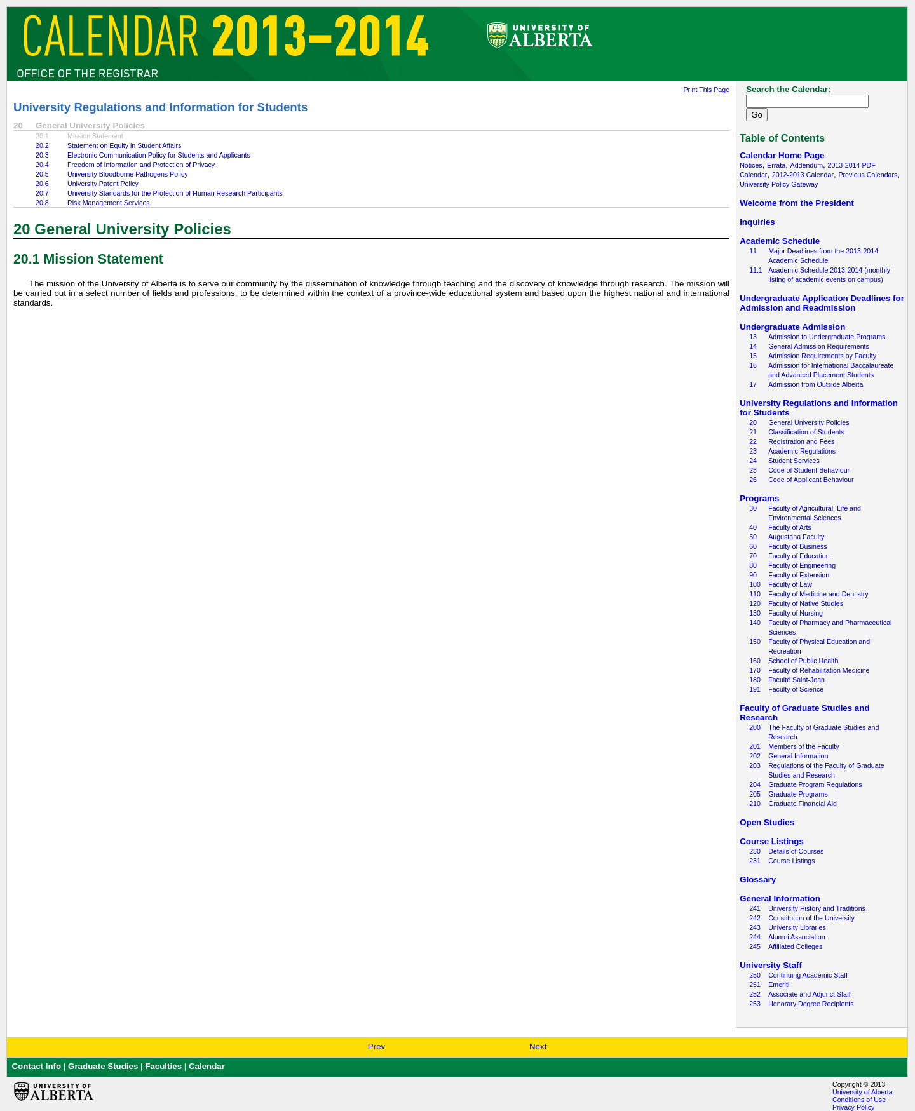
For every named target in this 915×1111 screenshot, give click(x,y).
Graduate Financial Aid (802, 803)
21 (753, 432)
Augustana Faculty (796, 537)
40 (753, 527)
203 (755, 765)
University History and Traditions (816, 908)
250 (755, 975)
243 (755, 927)
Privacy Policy (853, 1107)
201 (755, 746)
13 (753, 336)
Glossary (758, 879)
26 (753, 479)
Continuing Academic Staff (808, 975)
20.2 (42, 145)
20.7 (42, 193)
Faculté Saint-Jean (796, 679)
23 (753, 451)
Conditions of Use (859, 1099)
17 (753, 384)
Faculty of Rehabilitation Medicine (818, 670)
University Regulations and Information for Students (160, 107)
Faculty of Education (799, 556)
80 (753, 565)
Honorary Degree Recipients (810, 1003)
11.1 (755, 270)
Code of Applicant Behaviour (810, 479)
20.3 (42, 155)
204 (755, 784)
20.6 (42, 183)
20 (753, 422)
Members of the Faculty (803, 746)
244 (755, 937)
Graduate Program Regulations (815, 784)
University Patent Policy (103, 183)
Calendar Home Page (782, 155)
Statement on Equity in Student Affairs (124, 145)
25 (753, 470)
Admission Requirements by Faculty (822, 356)
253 (755, 1003)
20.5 (42, 174)
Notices (751, 165)
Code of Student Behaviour (809, 470)
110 (755, 594)
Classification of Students (806, 432)
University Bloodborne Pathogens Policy (127, 174)
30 (753, 508)
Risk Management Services (108, 202)
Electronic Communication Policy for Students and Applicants (158, 155)
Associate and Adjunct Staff (809, 994)
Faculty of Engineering (802, 565)
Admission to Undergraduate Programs (826, 336)
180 (755, 679)
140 (755, 622)
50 (753, 537)
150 (755, 641)
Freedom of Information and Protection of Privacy (141, 164)
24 (753, 460)
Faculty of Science (796, 689)
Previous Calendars (867, 174)
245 (755, 946)
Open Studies (767, 822)
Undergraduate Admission (792, 327)
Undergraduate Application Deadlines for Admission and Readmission (822, 303)
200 (755, 727)
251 (755, 984)
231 (755, 861)
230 (755, 851)
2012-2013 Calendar (803, 174)
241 (755, 908)
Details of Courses (796, 851)
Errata (776, 165)
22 (753, 441)
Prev (376, 1046)
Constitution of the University (811, 918)
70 (753, 556)
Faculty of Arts (789, 527)
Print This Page (706, 89)
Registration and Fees (801, 441)
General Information (798, 756)
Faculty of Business (797, 546)
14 (753, 346)
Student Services (794, 460)
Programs (759, 498)
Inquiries (757, 222)
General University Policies (808, 422)
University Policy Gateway (779, 184)
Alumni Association (796, 937)
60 (753, 546)
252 (755, 994)
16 (753, 365)
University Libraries (797, 927)
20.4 (42, 164)
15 (753, 356)
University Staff (771, 965)
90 (753, 575)
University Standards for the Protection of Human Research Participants (175, 193)
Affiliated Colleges (795, 946)
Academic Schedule (780, 241)
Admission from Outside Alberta (815, 384)
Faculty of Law (790, 584)
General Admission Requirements (818, 346)
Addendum (807, 165)
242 (755, 918)
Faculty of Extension (798, 575)
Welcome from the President (797, 203)
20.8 (42, 202)
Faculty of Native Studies (805, 603)
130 (755, 613)
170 (755, 670)
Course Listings (772, 841)
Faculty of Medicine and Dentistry (818, 594)
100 (755, 584)
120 (755, 603)
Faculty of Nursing (795, 613)
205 (755, 794)
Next (537, 1046)
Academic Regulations (802, 451)
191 (755, 689)
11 (753, 251)
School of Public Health (803, 660)
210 (755, 803)
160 (755, 660)
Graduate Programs (798, 794)
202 (755, 756)
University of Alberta (862, 1092)
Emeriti (778, 984)
